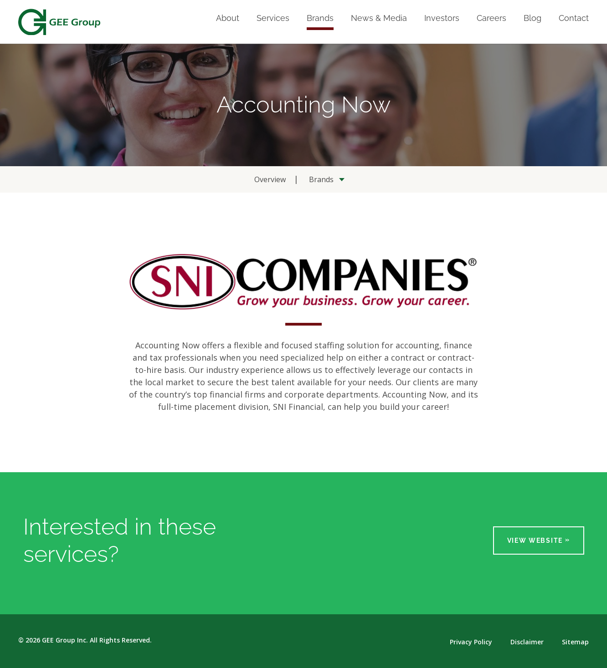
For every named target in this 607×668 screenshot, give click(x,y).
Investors (441, 18)
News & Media (379, 18)
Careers (491, 18)
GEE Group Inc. (65, 640)
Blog (532, 18)
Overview (270, 179)
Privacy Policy (471, 642)
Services (273, 18)
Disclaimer (527, 642)
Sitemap (575, 642)
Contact (574, 18)
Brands (320, 18)
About (227, 18)
